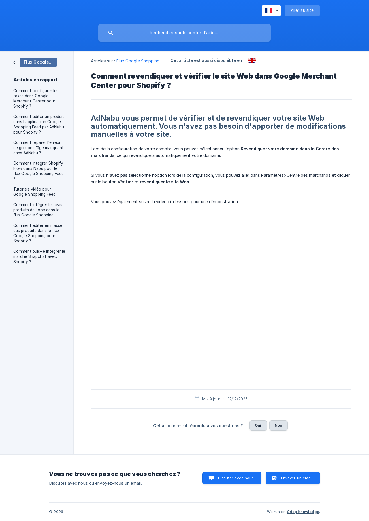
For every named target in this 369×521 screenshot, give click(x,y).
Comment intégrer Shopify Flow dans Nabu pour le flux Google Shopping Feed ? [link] (38, 171)
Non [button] (278, 425)
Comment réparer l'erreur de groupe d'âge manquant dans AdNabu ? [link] (38, 147)
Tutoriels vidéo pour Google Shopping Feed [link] (34, 192)
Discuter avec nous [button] (236, 478)
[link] (35, 61)
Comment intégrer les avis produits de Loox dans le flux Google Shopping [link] (37, 209)
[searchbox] (184, 33)
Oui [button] (258, 425)
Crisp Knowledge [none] (303, 511)
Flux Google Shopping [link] (138, 60)
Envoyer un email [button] (296, 478)
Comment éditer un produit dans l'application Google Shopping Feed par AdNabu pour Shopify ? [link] (38, 124)
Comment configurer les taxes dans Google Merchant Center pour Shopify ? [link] (36, 98)
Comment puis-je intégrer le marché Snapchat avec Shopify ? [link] (39, 256)
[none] (271, 10)
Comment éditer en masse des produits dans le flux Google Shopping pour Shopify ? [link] (37, 233)
